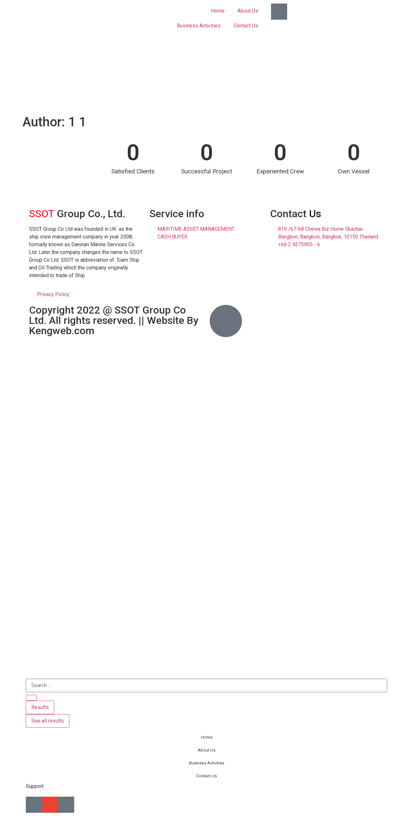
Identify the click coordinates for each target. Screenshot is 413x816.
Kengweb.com (62, 331)
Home (218, 11)
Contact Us (246, 26)
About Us (247, 11)
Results (40, 707)
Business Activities (199, 26)
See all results (47, 721)
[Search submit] (31, 698)
